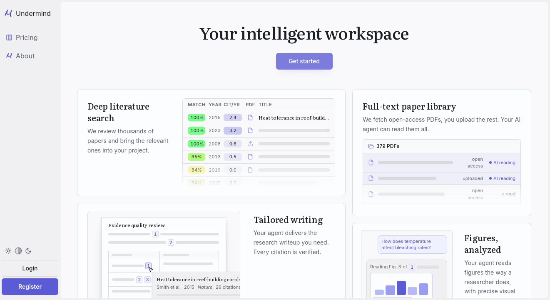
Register (30, 286)
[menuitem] (18, 251)
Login (30, 268)
